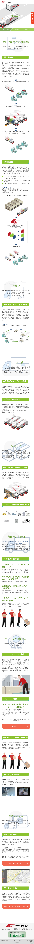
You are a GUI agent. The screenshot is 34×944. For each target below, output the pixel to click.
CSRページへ (15, 726)
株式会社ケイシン (6, 2)
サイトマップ (30, 940)
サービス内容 (6, 29)
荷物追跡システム (15, 863)
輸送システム (28, 29)
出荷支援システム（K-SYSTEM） (15, 906)
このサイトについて (5, 940)
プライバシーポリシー (18, 940)
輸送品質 (17, 29)
